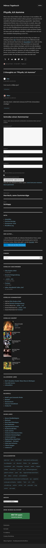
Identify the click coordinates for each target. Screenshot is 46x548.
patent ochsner (8, 472)
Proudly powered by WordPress (20, 541)
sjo (31, 479)
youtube (30, 485)
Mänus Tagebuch (11, 5)
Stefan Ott (8, 406)
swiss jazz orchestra (10, 482)
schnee (15, 475)
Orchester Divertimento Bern (13, 433)
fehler (25, 463)
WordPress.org (9, 225)
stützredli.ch (9, 385)
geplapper (35, 463)
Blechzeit (8, 420)
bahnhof (6, 460)
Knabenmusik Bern (10, 428)
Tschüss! (7, 283)
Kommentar (8, 126)
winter (20, 485)
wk (25, 485)
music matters (9, 430)
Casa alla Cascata (10, 383)
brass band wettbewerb (30, 460)
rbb (21, 472)
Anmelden (8, 219)
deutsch (19, 463)
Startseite (6, 525)
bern (12, 460)
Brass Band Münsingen (12, 422)
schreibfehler (23, 475)
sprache (35, 479)
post (16, 472)
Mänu (8, 95)
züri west (12, 488)
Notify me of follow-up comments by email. (14, 172)
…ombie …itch (9, 279)
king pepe (20, 466)
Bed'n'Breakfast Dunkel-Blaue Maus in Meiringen (20, 381)
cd (14, 463)
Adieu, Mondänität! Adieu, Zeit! (14, 287)
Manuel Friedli (9, 63)
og (23, 469)
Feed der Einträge (10, 221)
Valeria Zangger (9, 445)
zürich (6, 488)
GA (29, 463)
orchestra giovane (10, 437)
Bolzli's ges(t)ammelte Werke (14, 397)
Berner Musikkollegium (12, 418)
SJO (15, 40)
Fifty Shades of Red (10, 270)
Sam (8, 79)
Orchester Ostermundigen (13, 435)
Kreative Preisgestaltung (12, 275)
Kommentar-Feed (10, 223)
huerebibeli (7, 466)
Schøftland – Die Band (11, 441)
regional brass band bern (30, 472)
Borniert (7, 399)
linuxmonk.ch (9, 401)
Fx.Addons (7, 532)
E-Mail (6, 156)
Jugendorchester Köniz (12, 426)
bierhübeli (19, 460)
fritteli (16, 325)
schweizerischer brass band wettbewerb (16, 479)
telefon (19, 482)
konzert (26, 466)
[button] (5, 59)
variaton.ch (8, 447)
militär (6, 469)
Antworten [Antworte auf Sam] (6, 89)
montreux (13, 469)
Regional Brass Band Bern (12, 439)
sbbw (9, 475)
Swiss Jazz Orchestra (11, 443)
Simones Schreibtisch (11, 403)
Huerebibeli (27, 42)
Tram (24, 482)
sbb (5, 475)
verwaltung (7, 485)
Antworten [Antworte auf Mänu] (6, 108)
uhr (29, 482)
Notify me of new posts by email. (11, 177)
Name (6, 148)
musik (19, 469)
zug (36, 485)
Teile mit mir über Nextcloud (14, 245)
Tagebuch (23, 63)
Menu (40, 5)
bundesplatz (8, 463)
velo (33, 482)
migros (38, 466)
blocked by (16, 516)
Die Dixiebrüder (9, 424)
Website (6, 163)
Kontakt (31, 242)
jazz (14, 466)
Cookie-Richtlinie (9, 536)
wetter (15, 485)
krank (32, 466)
